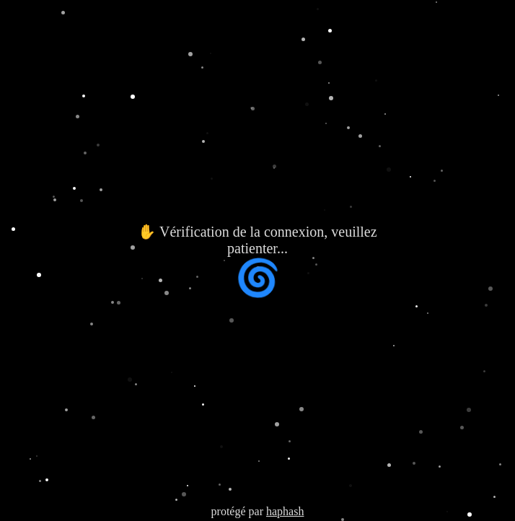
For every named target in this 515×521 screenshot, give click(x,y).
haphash (285, 511)
